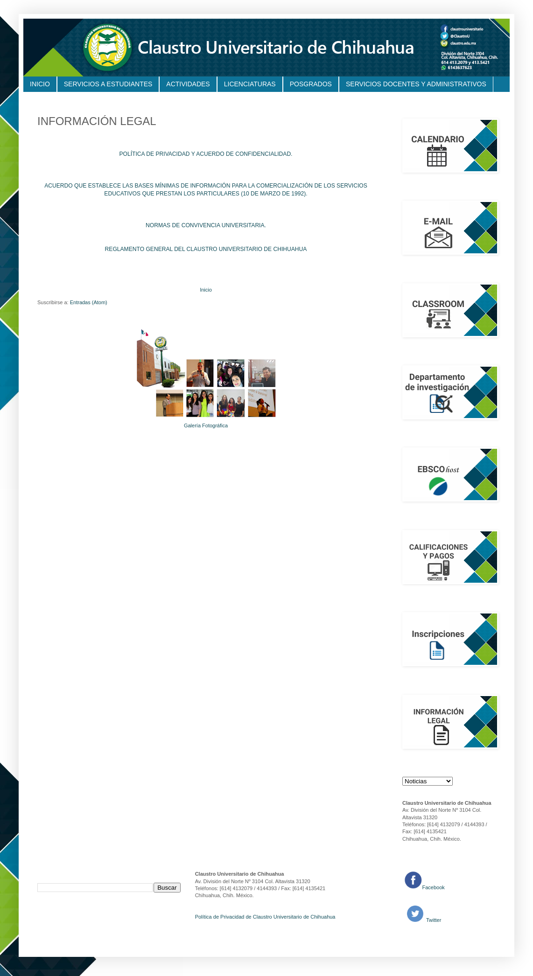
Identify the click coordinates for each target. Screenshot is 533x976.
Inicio (206, 290)
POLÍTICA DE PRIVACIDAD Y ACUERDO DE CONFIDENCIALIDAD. (206, 154)
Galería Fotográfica (206, 425)
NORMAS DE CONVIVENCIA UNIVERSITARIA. (206, 225)
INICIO (40, 84)
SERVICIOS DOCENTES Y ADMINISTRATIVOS (416, 84)
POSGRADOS (311, 84)
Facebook (433, 887)
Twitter (433, 920)
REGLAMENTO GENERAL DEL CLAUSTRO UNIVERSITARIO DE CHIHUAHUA (206, 249)
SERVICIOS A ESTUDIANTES (108, 84)
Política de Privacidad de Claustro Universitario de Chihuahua (265, 917)
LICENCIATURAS (250, 84)
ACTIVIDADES (188, 84)
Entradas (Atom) (88, 302)
